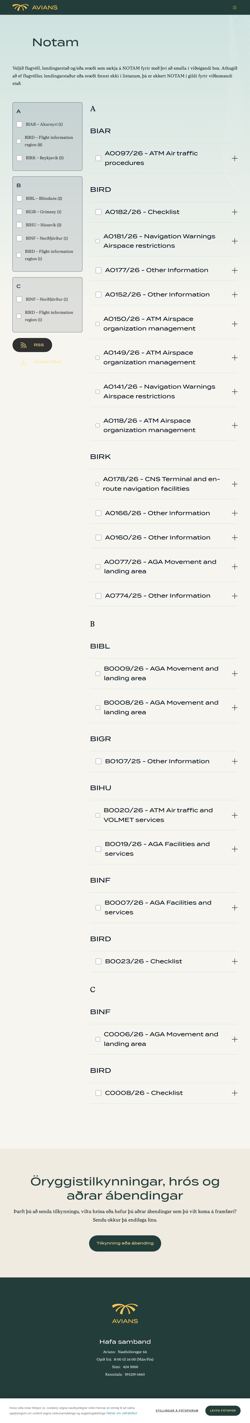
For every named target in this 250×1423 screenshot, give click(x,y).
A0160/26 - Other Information (158, 537)
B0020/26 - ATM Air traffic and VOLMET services (158, 815)
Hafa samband (125, 1341)
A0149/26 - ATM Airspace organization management (149, 357)
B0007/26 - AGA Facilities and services (158, 907)
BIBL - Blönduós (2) (39, 198)
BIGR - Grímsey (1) (38, 212)
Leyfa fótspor (223, 1410)
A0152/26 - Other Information (157, 294)
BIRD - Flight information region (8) (44, 141)
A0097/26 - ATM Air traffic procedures (151, 158)
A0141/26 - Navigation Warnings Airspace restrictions (159, 391)
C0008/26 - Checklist (144, 1092)
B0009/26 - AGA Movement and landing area (161, 673)
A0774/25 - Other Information (158, 595)
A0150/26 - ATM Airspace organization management (149, 323)
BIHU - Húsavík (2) (38, 225)
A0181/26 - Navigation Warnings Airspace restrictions (159, 241)
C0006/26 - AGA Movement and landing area (161, 1039)
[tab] (164, 158)
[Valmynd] (235, 7)
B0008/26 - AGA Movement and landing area (161, 707)
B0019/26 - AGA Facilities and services (157, 849)
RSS (32, 345)
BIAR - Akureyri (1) (39, 124)
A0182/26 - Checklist (142, 212)
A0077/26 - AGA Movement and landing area (160, 566)
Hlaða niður (41, 362)
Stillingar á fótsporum (177, 1410)
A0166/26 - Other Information (157, 513)
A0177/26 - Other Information (156, 270)
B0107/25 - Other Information (157, 761)
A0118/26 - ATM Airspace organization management (149, 425)
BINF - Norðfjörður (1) (42, 238)
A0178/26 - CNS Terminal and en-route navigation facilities (161, 484)
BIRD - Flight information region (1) (44, 255)
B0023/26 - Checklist (143, 961)
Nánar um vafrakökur (121, 1413)
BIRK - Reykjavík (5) (40, 158)
